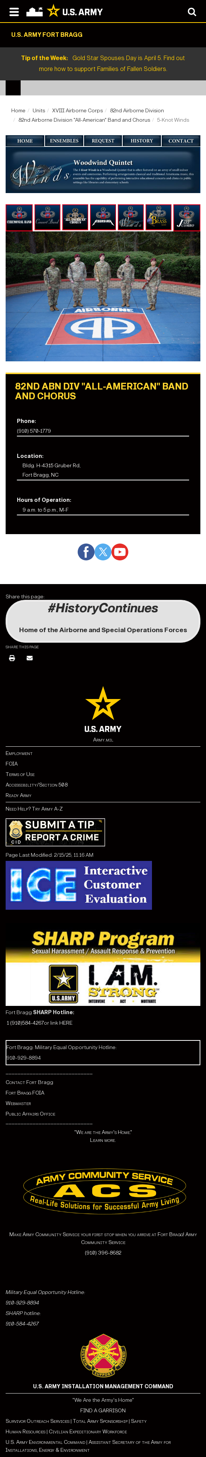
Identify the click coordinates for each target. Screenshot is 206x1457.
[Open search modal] (191, 11)
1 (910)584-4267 (25, 1023)
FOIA (12, 764)
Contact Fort (22, 1082)
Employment (19, 753)
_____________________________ (49, 1072)
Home (18, 110)
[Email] (29, 658)
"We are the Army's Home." (103, 1132)
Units (39, 110)
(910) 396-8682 (103, 1253)
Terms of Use (20, 774)
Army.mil (103, 740)
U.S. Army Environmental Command (45, 1442)
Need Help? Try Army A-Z (34, 809)
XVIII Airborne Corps (77, 110)
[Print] (12, 658)
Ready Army (19, 795)
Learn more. (103, 1140)
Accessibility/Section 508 (37, 785)
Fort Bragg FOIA (25, 1093)
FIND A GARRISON (103, 1410)
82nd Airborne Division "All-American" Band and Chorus (84, 120)
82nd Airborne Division (137, 110)
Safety (139, 1421)
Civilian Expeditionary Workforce (88, 1431)
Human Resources (25, 1431)
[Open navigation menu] (14, 11)
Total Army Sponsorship (100, 1421)
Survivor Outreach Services (37, 1421)
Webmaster (18, 1103)
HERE (65, 1023)
